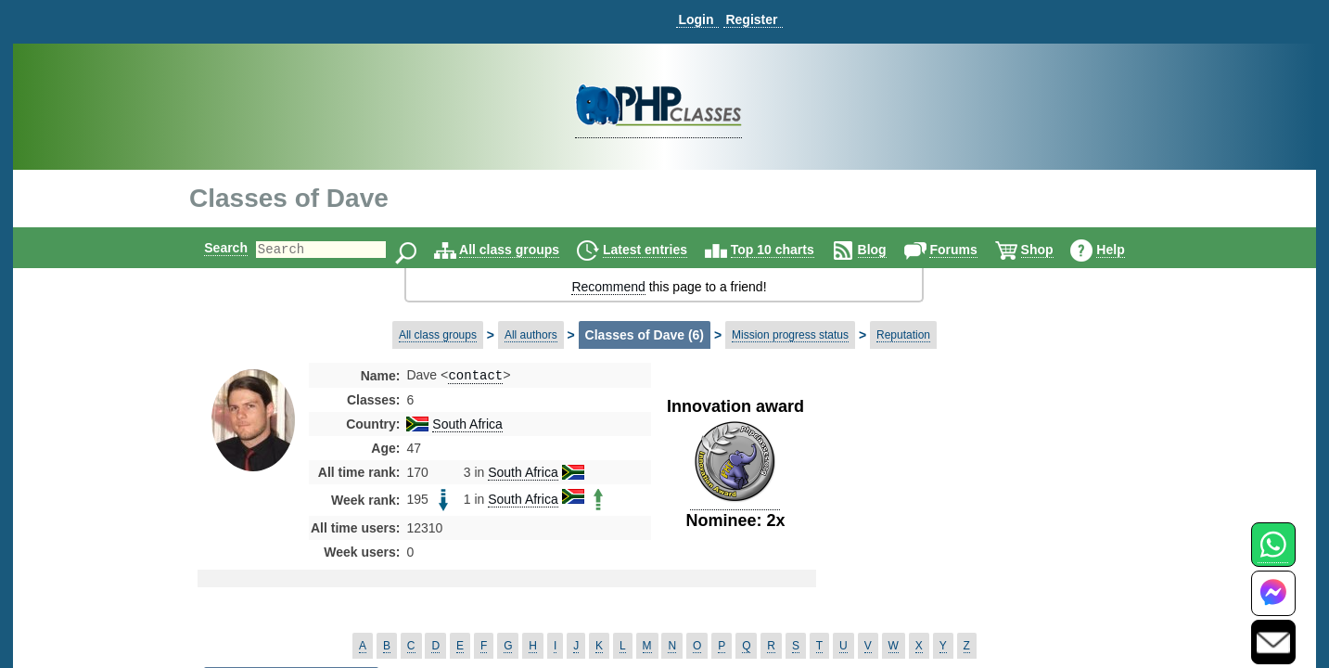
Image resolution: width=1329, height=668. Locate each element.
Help (1126, 249)
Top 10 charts (788, 249)
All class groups (525, 249)
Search (210, 247)
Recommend (608, 286)
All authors (531, 334)
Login (695, 19)
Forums (968, 249)
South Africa (467, 425)
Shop (1053, 249)
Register (751, 19)
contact (475, 376)
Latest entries (661, 249)
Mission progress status (790, 334)
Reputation (903, 334)
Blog (888, 249)
